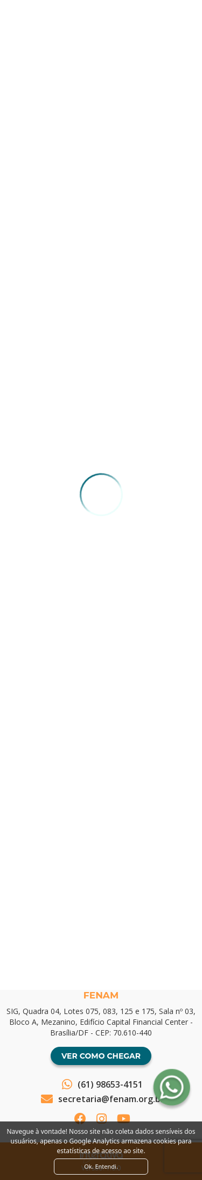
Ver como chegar (101, 1056)
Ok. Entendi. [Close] (101, 1166)
